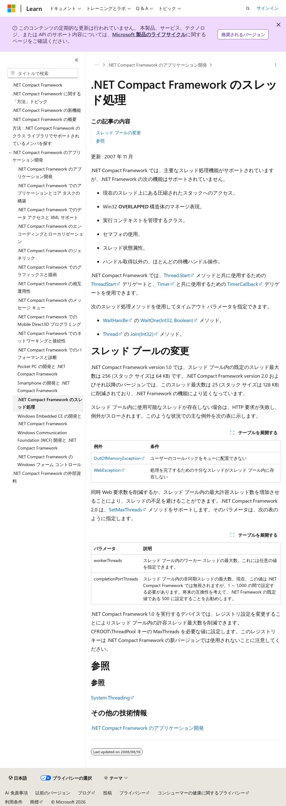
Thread (110, 334)
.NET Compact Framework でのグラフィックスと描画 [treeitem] (50, 271)
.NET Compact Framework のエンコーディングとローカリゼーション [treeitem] (50, 233)
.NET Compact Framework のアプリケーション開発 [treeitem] (50, 173)
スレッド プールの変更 (118, 133)
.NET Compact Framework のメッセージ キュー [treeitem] (50, 304)
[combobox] (43, 73)
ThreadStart (103, 284)
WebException (107, 470)
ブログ (84, 793)
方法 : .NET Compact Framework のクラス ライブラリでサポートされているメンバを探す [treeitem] (46, 135)
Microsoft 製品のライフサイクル (149, 34)
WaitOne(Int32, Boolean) (166, 320)
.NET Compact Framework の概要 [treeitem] (45, 119)
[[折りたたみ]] (76, 60)
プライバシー (132, 793)
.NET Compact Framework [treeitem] (37, 85)
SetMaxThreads (125, 509)
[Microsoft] (12, 8)
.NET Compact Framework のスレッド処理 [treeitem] (50, 403)
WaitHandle (115, 320)
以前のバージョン (52, 793)
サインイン (267, 8)
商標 (34, 802)
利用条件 (14, 802)
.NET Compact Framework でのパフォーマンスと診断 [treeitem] (50, 354)
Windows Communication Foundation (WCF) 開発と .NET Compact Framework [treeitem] (47, 440)
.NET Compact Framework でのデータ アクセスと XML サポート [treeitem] (50, 213)
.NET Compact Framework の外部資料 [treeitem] (47, 477)
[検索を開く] (248, 8)
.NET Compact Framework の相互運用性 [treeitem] (50, 287)
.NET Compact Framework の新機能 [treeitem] (47, 110)
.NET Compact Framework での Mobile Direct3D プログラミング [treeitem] (49, 320)
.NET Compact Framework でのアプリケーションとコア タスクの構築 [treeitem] (50, 193)
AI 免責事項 (16, 793)
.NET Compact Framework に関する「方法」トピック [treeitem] (47, 97)
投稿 (107, 793)
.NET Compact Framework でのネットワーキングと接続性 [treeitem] (50, 337)
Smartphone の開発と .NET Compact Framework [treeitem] (44, 387)
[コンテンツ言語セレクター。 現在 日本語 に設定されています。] (18, 778)
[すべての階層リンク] (96, 65)
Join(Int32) (141, 334)
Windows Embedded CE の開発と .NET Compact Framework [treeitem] (50, 420)
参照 (100, 141)
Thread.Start (177, 275)
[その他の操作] (275, 65)
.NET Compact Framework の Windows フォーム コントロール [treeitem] (49, 460)
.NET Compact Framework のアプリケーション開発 (157, 65)
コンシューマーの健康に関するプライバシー (201, 793)
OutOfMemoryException (117, 458)
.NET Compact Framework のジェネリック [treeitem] (50, 254)
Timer (163, 284)
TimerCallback (242, 284)
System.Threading (110, 697)
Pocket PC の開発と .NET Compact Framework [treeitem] (41, 370)
